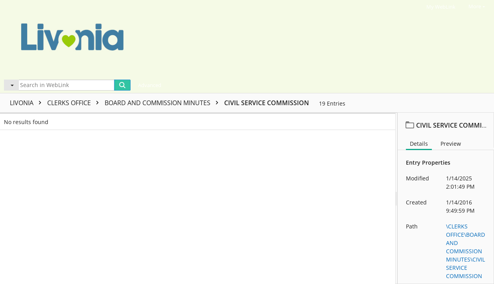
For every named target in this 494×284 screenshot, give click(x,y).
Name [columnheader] (79, 119)
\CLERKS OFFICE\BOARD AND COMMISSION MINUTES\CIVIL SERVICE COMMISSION (465, 251)
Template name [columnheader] (293, 119)
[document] (446, 198)
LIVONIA (27, 102)
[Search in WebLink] (66, 85)
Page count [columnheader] (206, 119)
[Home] (241, 39)
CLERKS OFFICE (75, 102)
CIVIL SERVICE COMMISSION (266, 102)
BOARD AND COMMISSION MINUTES (163, 102)
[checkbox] (7, 119)
